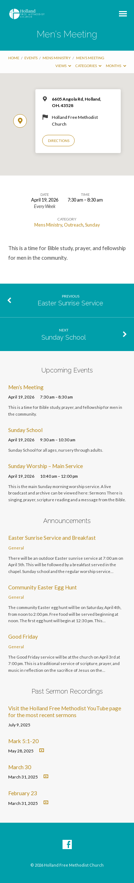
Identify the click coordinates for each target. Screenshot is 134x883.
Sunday (92, 225)
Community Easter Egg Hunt (42, 587)
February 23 (22, 793)
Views (63, 66)
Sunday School (63, 337)
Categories (88, 66)
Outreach (73, 225)
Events (31, 58)
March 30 (19, 767)
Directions (58, 140)
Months (116, 66)
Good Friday (23, 636)
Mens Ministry (57, 58)
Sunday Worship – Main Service (45, 466)
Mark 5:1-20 (23, 741)
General (16, 547)
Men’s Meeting (90, 58)
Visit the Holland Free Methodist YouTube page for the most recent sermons (64, 711)
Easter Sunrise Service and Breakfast (52, 537)
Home (13, 58)
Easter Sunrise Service (70, 303)
